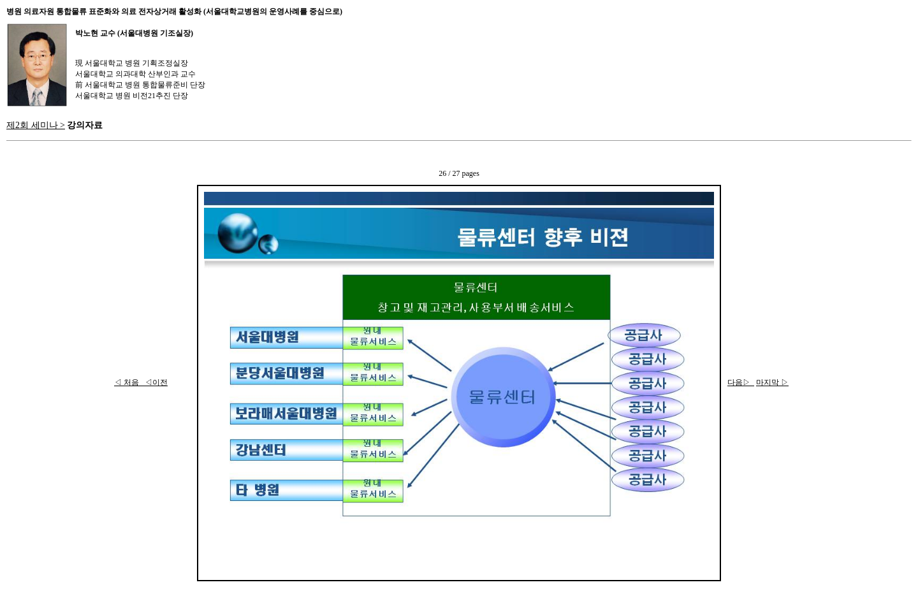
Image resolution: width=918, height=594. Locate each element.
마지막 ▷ (772, 382)
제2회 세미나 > (35, 125)
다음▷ (740, 382)
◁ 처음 (127, 382)
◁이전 (154, 382)
